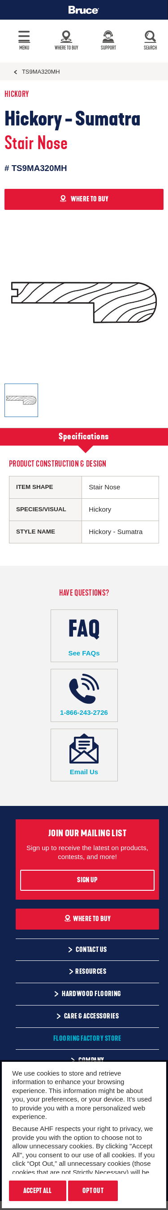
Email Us (84, 755)
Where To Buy (87, 918)
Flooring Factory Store (87, 1038)
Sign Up (87, 880)
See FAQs (84, 635)
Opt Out (92, 1190)
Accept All (37, 1190)
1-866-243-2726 (84, 695)
